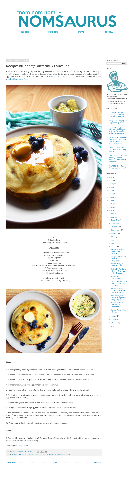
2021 (111, 190)
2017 (111, 204)
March (113, 316)
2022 (111, 187)
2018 (111, 200)
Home (54, 462)
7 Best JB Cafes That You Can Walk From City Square (117, 149)
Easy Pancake (56, 76)
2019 (111, 197)
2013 (111, 217)
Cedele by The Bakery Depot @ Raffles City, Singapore (119, 271)
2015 (111, 210)
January (114, 322)
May (113, 243)
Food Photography (41, 454)
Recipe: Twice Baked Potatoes (118, 311)
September (115, 230)
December (115, 220)
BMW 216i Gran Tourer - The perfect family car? (118, 167)
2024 (111, 180)
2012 (111, 327)
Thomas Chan (19, 451)
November (115, 223)
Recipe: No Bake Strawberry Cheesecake (117, 305)
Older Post (97, 462)
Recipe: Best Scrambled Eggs (117, 277)
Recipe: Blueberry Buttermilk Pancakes (117, 251)
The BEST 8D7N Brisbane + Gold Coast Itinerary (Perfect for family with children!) (117, 130)
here (26, 445)
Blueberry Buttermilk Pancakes (23, 454)
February (114, 319)
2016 (111, 207)
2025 (111, 177)
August (114, 233)
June (113, 240)
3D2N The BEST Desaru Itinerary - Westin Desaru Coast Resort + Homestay (118, 159)
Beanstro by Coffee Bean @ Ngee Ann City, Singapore (118, 297)
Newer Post (11, 462)
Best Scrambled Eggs (19, 79)
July (112, 236)
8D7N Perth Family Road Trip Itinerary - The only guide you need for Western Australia (118, 140)
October (114, 226)
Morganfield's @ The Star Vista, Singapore (118, 258)
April (113, 246)
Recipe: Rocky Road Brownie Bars (118, 265)
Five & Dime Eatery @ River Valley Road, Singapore (119, 283)
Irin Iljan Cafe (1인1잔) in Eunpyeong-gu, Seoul (118, 122)
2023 (111, 184)
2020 (111, 194)
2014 (111, 214)
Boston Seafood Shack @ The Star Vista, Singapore (118, 290)
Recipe (51, 454)
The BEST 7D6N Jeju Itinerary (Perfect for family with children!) (116, 114)
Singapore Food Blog (62, 454)
